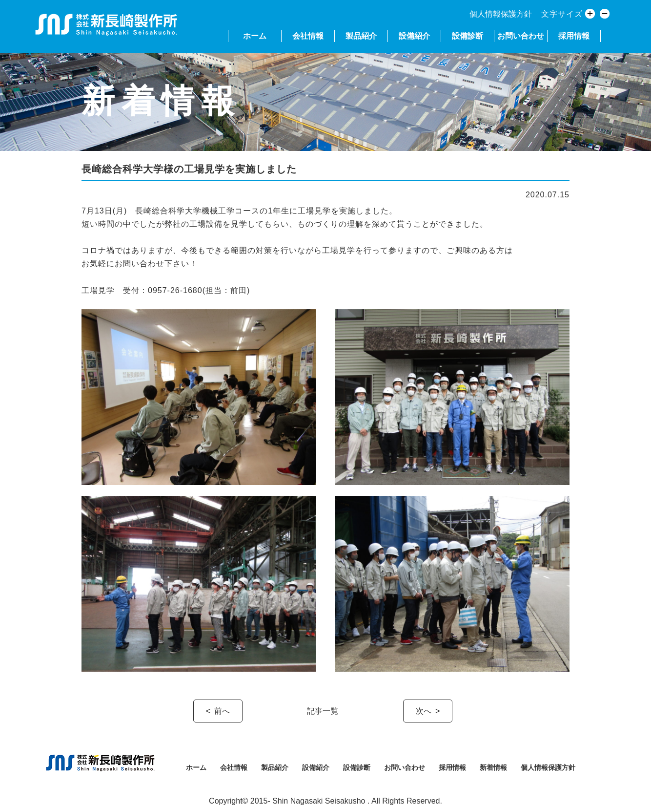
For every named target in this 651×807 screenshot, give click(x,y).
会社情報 (308, 36)
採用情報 (574, 36)
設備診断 (467, 36)
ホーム (254, 36)
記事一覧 (322, 711)
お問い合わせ (520, 36)
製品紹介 (361, 36)
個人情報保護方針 (500, 14)
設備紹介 (414, 36)
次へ (423, 711)
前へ (222, 711)
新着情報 (493, 767)
